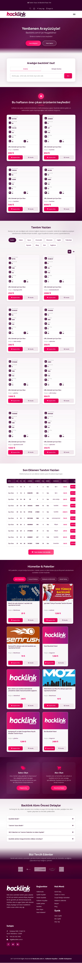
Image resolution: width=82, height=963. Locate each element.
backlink (16, 150)
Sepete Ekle (15, 157)
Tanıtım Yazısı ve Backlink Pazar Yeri (39, 2)
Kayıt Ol (49, 9)
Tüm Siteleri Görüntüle (41, 552)
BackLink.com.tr (38, 959)
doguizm (52, 653)
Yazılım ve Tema (59, 895)
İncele (30, 157)
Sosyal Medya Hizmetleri (62, 897)
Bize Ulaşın (39, 909)
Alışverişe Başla (59, 788)
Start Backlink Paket (50, 646)
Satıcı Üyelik (58, 916)
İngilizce (53, 245)
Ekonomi (49, 240)
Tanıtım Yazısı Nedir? (41, 825)
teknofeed (16, 695)
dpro (56, 486)
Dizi (44, 245)
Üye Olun (11, 487)
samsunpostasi (56, 518)
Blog (37, 245)
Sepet (73, 486)
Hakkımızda (40, 892)
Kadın (12, 240)
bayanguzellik (17, 290)
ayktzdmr (52, 341)
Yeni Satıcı (49, 43)
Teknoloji (68, 240)
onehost (51, 610)
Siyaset (28, 245)
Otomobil (39, 240)
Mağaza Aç (23, 788)
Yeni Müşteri (33, 43)
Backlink (39, 906)
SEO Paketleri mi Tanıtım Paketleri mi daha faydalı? (41, 832)
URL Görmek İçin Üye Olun (16, 147)
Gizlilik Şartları (40, 903)
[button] (74, 14)
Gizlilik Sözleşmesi (65, 959)
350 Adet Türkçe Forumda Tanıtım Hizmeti (58, 603)
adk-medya (52, 393)
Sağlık (59, 240)
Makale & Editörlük (48, 579)
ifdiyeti (56, 524)
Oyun (29, 240)
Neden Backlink (41, 897)
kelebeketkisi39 (54, 290)
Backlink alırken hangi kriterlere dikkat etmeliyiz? (41, 839)
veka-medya (17, 341)
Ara (68, 76)
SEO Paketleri (19, 579)
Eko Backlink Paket (50, 731)
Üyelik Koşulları (41, 895)
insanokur (56, 543)
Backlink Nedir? (41, 819)
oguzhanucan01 (18, 444)
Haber (21, 240)
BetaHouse (16, 610)
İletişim (56, 903)
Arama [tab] (25, 69)
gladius (15, 393)
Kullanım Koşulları (41, 900)
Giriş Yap (40, 9)
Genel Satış (63, 579)
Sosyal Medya (33, 579)
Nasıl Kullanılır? (41, 912)
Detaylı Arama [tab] (56, 69)
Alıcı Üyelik (57, 919)
